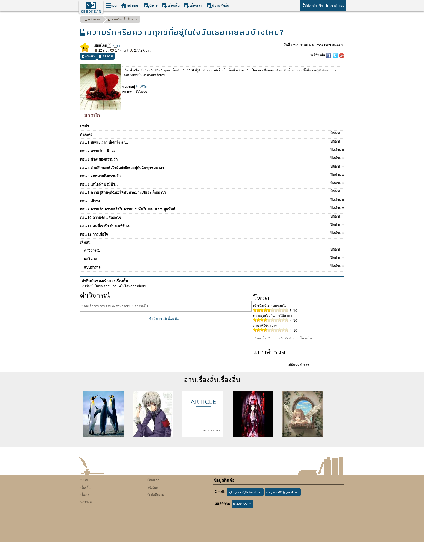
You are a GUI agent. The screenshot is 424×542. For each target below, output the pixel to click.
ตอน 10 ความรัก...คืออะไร (212, 217)
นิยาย (151, 5)
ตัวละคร (212, 134)
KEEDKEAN (91, 11)
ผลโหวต (214, 258)
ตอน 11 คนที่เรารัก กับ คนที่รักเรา (212, 225)
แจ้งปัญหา (153, 487)
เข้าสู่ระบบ (335, 5)
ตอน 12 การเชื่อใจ (212, 233)
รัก (137, 87)
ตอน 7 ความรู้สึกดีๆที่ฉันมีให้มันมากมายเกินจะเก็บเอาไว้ (212, 192)
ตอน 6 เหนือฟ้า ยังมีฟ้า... (212, 183)
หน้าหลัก (130, 5)
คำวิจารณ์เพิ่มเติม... (165, 318)
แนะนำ (88, 56)
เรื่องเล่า (193, 5)
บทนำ (84, 126)
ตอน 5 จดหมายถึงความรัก (212, 175)
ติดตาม (106, 56)
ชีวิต (144, 87)
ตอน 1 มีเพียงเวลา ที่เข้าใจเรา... (212, 142)
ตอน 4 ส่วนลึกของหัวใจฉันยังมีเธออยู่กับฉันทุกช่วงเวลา (212, 167)
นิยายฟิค (86, 502)
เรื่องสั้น (171, 5)
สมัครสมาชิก (312, 5)
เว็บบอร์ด (153, 480)
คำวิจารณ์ (214, 250)
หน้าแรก (92, 20)
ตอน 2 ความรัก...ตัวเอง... (212, 150)
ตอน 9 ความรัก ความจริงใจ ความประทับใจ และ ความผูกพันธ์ (212, 208)
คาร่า (113, 45)
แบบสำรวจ (214, 266)
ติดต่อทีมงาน (155, 494)
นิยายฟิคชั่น (217, 5)
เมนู (111, 5)
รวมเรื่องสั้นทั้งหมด (123, 20)
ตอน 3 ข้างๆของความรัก (212, 158)
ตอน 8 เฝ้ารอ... (212, 200)
